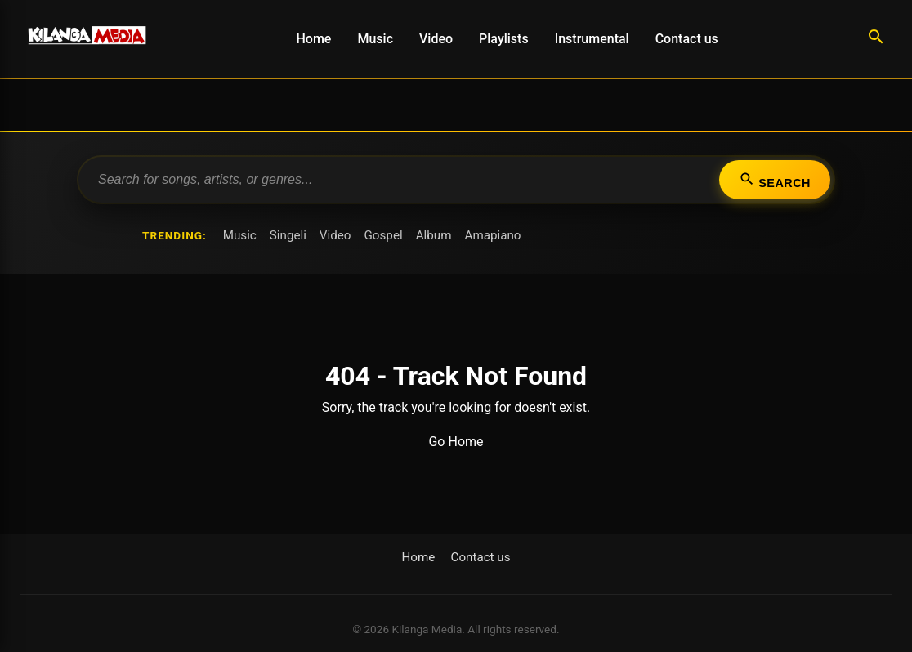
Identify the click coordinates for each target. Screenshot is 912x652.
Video (436, 39)
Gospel (383, 235)
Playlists (504, 39)
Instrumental (592, 39)
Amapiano (492, 235)
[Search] (876, 39)
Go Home (455, 441)
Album (434, 235)
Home (314, 39)
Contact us (686, 39)
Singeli (288, 235)
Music (375, 39)
